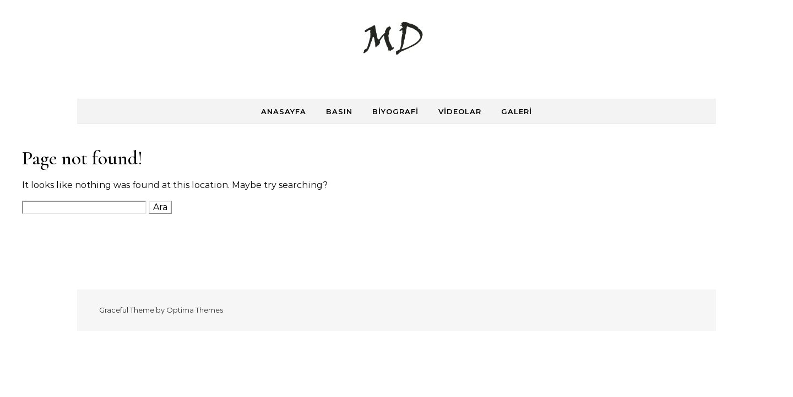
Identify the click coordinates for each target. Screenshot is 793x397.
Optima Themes (194, 309)
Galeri (516, 111)
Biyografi (395, 111)
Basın (339, 111)
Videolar (459, 111)
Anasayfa (283, 111)
